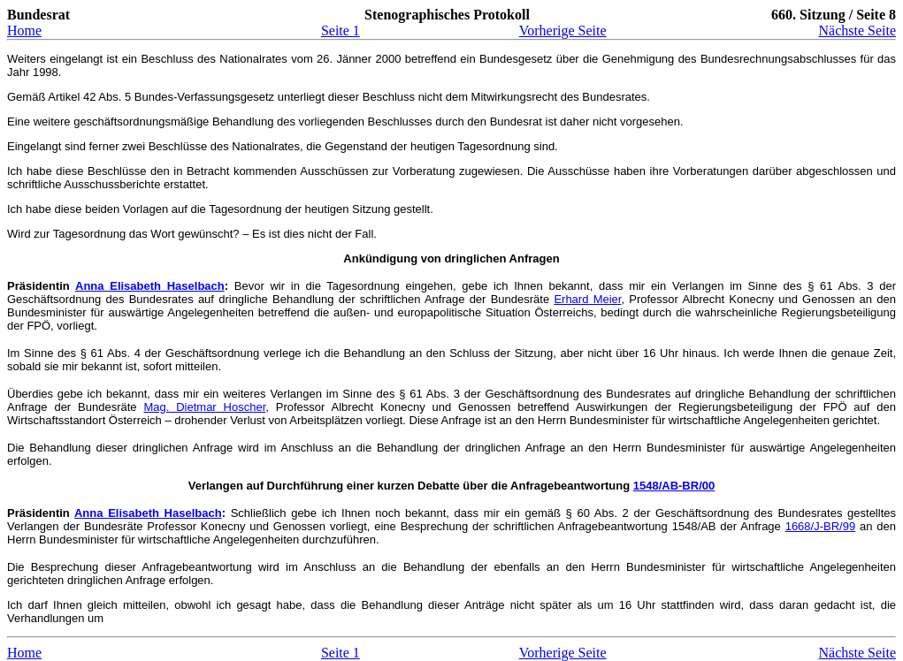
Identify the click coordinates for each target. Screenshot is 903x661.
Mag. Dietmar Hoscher (204, 407)
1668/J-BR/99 (820, 526)
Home (24, 30)
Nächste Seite (857, 30)
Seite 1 (340, 30)
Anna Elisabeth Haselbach (150, 286)
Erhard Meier (587, 299)
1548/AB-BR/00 (674, 485)
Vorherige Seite (563, 30)
